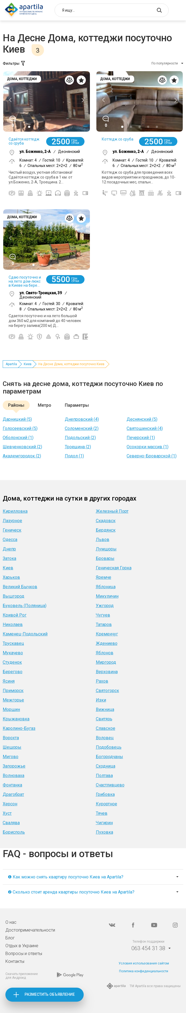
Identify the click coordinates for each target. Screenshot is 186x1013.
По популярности (164, 63)
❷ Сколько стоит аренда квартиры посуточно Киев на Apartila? (71, 892)
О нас (10, 922)
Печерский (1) (141, 437)
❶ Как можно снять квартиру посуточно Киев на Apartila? (65, 876)
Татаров (104, 624)
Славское (105, 728)
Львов (102, 539)
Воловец (105, 737)
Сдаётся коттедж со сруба (24, 141)
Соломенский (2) (82, 428)
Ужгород (105, 605)
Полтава (104, 775)
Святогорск (107, 690)
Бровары (105, 558)
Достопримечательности (30, 930)
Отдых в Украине (21, 945)
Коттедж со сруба (117, 139)
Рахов (102, 681)
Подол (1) (74, 455)
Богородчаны (109, 756)
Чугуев (103, 615)
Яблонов (104, 652)
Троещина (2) (78, 446)
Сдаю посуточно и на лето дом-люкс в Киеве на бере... (25, 281)
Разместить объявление (50, 994)
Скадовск (106, 520)
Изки (101, 700)
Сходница (105, 766)
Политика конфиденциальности (143, 971)
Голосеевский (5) (20, 428)
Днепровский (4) (82, 419)
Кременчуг (107, 633)
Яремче (103, 577)
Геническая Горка (113, 567)
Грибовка (105, 794)
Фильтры (14, 63)
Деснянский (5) (142, 419)
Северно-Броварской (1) (152, 455)
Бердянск (106, 530)
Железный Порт (112, 511)
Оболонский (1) (18, 437)
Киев (28, 364)
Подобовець (108, 747)
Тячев (101, 813)
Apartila (11, 364)
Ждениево (106, 643)
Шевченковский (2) (22, 446)
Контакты (14, 961)
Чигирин (104, 822)
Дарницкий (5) (17, 419)
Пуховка (104, 832)
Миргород (106, 662)
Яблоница (106, 586)
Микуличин (107, 596)
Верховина (107, 671)
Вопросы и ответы (23, 953)
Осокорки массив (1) (147, 446)
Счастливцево (110, 785)
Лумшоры (106, 549)
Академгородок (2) (22, 455)
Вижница (105, 709)
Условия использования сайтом (144, 963)
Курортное (106, 803)
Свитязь (104, 718)
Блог (10, 937)
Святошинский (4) (145, 428)
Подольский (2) (80, 437)
